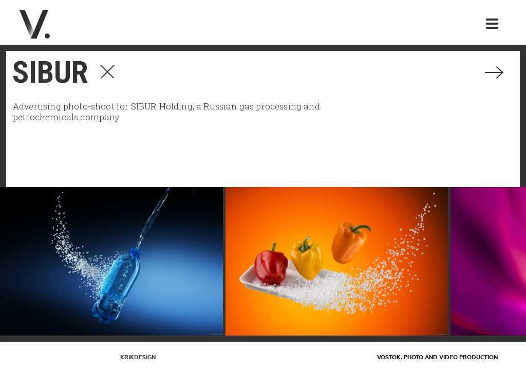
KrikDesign (138, 357)
